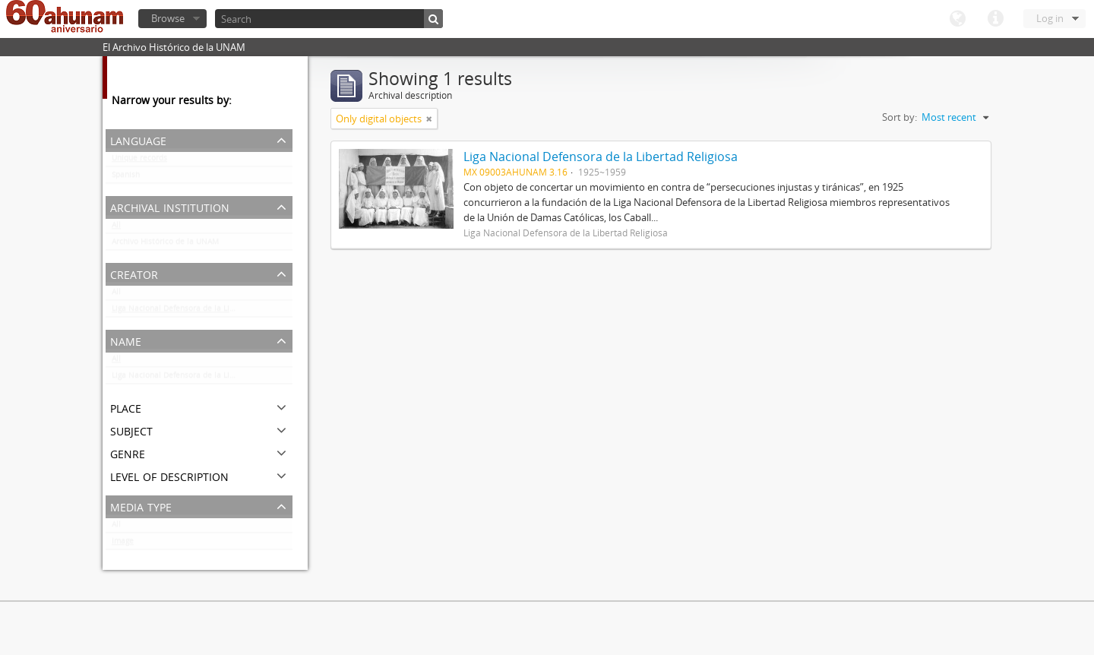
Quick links (995, 19)
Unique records (139, 161)
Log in (1050, 18)
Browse (168, 18)
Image (123, 544)
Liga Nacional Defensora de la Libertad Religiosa (200, 311)
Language (957, 19)
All (116, 228)
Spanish (126, 177)
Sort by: (899, 117)
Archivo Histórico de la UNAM (165, 244)
